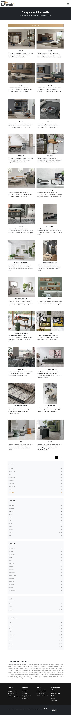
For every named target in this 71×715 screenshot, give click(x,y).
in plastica (35, 582)
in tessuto (35, 585)
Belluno (35, 623)
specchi (35, 526)
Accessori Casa (27, 15)
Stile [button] (10, 599)
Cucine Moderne (41, 690)
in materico (35, 573)
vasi (35, 536)
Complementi (35, 15)
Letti (52, 697)
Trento (35, 638)
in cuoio (35, 552)
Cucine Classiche (41, 692)
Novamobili (35, 486)
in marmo (35, 570)
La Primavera (35, 477)
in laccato (35, 564)
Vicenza (35, 647)
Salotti (53, 695)
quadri (35, 521)
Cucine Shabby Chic (42, 695)
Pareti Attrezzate (56, 693)
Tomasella (35, 492)
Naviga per (35, 25)
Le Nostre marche (27, 695)
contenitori (35, 509)
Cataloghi (24, 693)
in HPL (35, 561)
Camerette (54, 700)
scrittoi (35, 524)
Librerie (53, 692)
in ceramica (35, 549)
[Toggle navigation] (68, 3)
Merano (35, 629)
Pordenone (35, 635)
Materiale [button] (12, 544)
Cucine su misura (41, 693)
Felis (35, 474)
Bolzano (35, 626)
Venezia (35, 644)
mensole (35, 512)
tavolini (35, 532)
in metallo (35, 579)
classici (35, 604)
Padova (35, 632)
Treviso (35, 641)
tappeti (35, 530)
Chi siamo (24, 690)
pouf (35, 518)
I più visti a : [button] (13, 618)
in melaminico (35, 576)
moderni (35, 610)
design (35, 607)
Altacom (35, 468)
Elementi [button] (12, 501)
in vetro (35, 588)
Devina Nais (35, 471)
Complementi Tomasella (45, 15)
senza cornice (35, 590)
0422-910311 (13, 693)
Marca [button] (11, 464)
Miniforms (35, 483)
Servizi (24, 692)
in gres (35, 558)
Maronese (35, 480)
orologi (35, 515)
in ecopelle (35, 555)
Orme (35, 489)
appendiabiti (35, 506)
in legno (35, 567)
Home (21, 15)
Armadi (53, 698)
